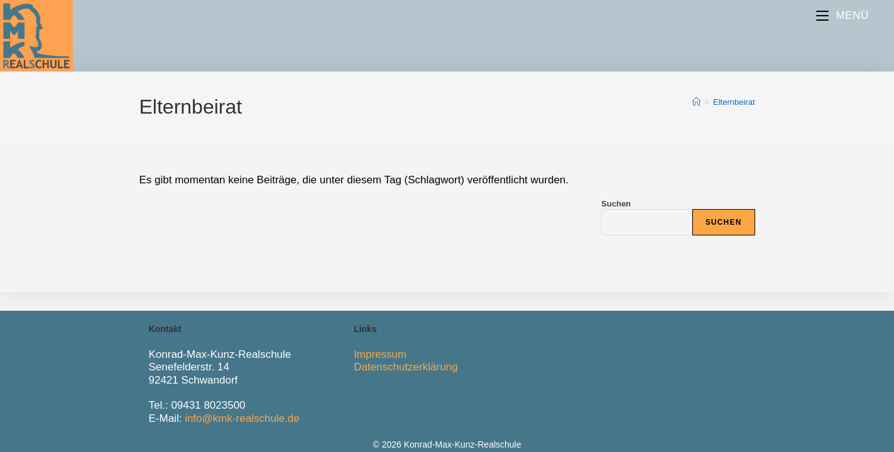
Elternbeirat (734, 102)
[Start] (696, 102)
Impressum (380, 354)
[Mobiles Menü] (842, 15)
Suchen (616, 203)
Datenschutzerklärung (405, 367)
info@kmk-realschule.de (242, 418)
